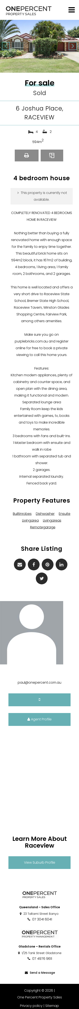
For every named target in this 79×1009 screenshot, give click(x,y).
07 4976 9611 (39, 958)
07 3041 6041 (39, 919)
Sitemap (52, 1005)
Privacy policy (31, 1005)
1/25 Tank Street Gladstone (39, 953)
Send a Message (39, 973)
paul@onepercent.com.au (39, 682)
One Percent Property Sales (39, 997)
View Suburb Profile (39, 862)
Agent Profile (39, 719)
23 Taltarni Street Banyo (39, 914)
